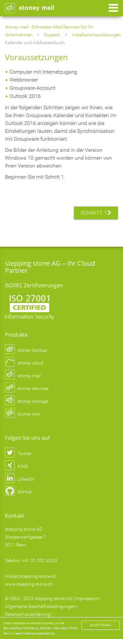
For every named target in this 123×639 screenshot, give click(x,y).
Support (52, 34)
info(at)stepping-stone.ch (30, 576)
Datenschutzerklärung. (39, 633)
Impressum (86, 598)
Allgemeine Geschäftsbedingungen (40, 606)
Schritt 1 (96, 213)
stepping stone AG (53, 598)
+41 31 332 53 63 (39, 560)
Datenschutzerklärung (27, 614)
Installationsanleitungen (96, 34)
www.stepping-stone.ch (29, 584)
